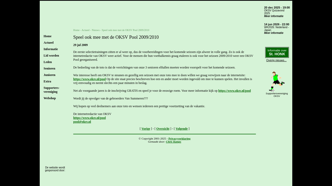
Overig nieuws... (276, 60)
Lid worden (51, 55)
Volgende (182, 128)
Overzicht (162, 128)
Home (48, 36)
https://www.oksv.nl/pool (89, 79)
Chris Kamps (173, 141)
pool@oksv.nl (82, 121)
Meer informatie (273, 16)
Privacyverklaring (179, 138)
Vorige (145, 128)
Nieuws (96, 30)
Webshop (50, 98)
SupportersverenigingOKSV (277, 94)
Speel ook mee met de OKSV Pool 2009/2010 (125, 30)
